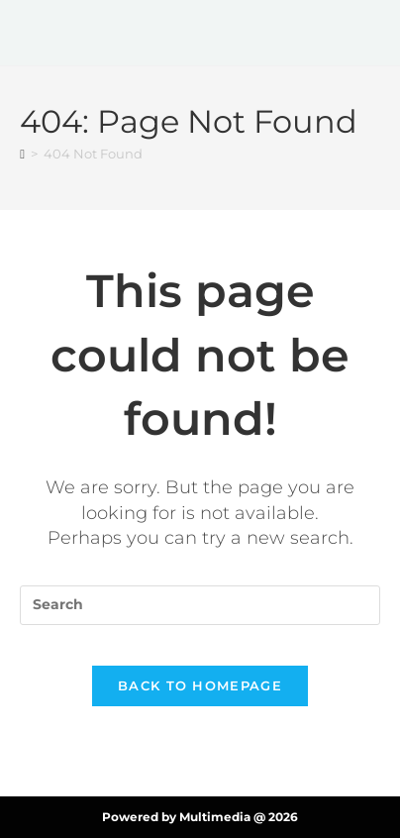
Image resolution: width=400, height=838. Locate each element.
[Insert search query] (200, 605)
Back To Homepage (200, 685)
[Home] (22, 153)
